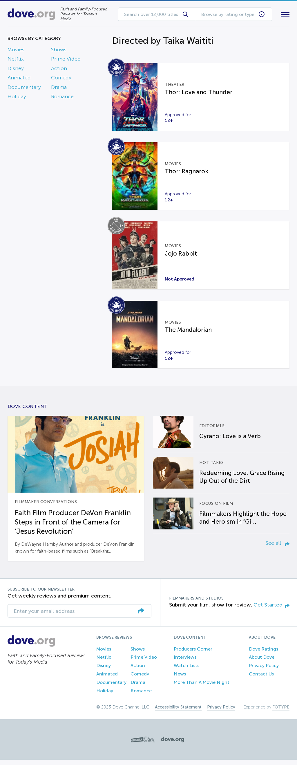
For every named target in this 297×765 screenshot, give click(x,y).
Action (59, 69)
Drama (59, 88)
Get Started (271, 610)
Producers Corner (193, 654)
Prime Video (66, 60)
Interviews (185, 662)
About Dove (261, 662)
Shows (58, 51)
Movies (16, 51)
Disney (16, 69)
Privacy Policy (264, 670)
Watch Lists (186, 670)
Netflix (16, 60)
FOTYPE (280, 712)
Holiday (17, 98)
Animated (19, 79)
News (180, 679)
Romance (62, 98)
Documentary (24, 88)
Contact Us (261, 679)
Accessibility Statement (178, 712)
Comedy (61, 79)
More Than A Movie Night (201, 687)
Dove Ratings (263, 654)
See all (277, 548)
